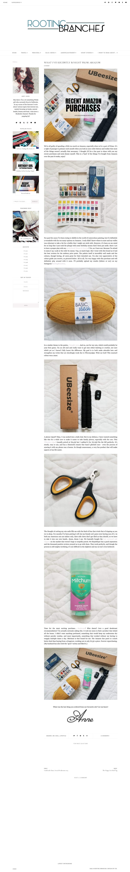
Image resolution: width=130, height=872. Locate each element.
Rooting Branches (100, 868)
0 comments (105, 735)
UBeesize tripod (50, 442)
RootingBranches (58, 264)
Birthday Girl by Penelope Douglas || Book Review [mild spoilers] (26, 171)
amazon (49, 735)
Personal (36, 52)
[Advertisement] (80, 843)
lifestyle (63, 735)
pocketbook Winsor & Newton (77, 248)
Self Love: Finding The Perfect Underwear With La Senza (26, 149)
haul (57, 735)
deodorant (81, 628)
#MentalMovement (68, 52)
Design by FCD (112, 868)
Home (5, 2)
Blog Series (50, 52)
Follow (15, 62)
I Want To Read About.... (107, 52)
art (54, 735)
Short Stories (86, 52)
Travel (23, 52)
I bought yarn (74, 345)
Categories (16, 2)
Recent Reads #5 (25, 193)
